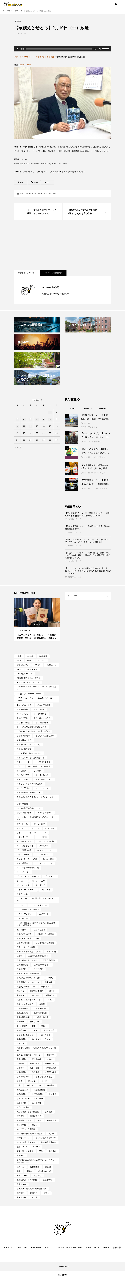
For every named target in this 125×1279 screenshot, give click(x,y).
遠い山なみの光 (44, 1171)
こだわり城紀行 (23, 736)
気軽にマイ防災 (23, 1107)
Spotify (21, 65)
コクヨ (51, 850)
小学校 (50, 1059)
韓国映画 (33, 1193)
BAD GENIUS (22, 665)
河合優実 (20, 1116)
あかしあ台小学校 (24, 705)
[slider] (59, 49)
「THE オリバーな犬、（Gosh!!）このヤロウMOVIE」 (35, 699)
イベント (35, 828)
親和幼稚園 (34, 1167)
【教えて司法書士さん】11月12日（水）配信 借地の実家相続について (87, 527)
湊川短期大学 (35, 1116)
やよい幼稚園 (22, 804)
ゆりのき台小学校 (44, 813)
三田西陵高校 (22, 965)
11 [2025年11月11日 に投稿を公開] (24, 426)
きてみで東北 (22, 718)
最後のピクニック (33, 1085)
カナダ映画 (42, 837)
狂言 (39, 1120)
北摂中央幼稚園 (40, 1013)
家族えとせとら (42, 194)
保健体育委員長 (36, 991)
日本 (18, 1085)
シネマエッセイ (23, 854)
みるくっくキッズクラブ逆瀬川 (29, 784)
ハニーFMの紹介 (62, 1266)
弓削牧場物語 (50, 1068)
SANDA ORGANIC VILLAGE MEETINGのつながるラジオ (36, 688)
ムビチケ (20, 905)
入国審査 (20, 995)
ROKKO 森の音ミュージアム (28, 678)
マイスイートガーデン (26, 890)
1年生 (19, 656)
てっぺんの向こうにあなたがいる (30, 758)
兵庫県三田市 (22, 1008)
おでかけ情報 (22, 709)
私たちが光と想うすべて (46, 1138)
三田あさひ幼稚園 (24, 934)
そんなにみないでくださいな (29, 744)
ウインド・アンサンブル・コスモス (31, 833)
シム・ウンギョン (43, 854)
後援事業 (35, 1072)
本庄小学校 (21, 1094)
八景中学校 (49, 995)
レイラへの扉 (22, 918)
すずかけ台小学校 (24, 740)
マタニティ (45, 890)
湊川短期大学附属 (24, 1120)
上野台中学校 (37, 969)
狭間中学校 (51, 1120)
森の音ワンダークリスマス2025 (30, 1099)
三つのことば (39, 930)
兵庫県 (42, 1004)
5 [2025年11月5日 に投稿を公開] (30, 419)
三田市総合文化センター (27, 960)
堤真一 (44, 1026)
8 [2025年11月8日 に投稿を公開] (50, 419)
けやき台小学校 (42, 723)
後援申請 (117, 1247)
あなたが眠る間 (43, 705)
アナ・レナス (22, 824)
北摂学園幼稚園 (23, 1017)
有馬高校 (50, 1085)
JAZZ (19, 669)
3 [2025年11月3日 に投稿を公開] (17, 419)
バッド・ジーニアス (44, 863)
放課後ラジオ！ (23, 1077)
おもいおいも (39, 709)
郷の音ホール (22, 1176)
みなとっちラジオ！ (44, 779)
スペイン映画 (48, 859)
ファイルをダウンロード (24, 57)
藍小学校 (20, 1155)
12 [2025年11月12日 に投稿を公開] (30, 426)
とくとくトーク (23, 762)
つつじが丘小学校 (24, 749)
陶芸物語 (20, 1193)
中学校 (51, 978)
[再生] (17, 49)
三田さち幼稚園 (23, 943)
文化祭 (19, 1081)
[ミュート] (100, 49)
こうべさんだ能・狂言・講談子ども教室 (33, 731)
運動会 (29, 1171)
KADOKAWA (32, 669)
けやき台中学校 (23, 723)
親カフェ (20, 1167)
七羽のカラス (22, 930)
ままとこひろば (23, 779)
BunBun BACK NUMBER (97, 1247)
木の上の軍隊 (22, 1090)
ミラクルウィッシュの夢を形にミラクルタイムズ (36, 899)
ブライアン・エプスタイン (28, 876)
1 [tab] (35, 624)
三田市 (19, 956)
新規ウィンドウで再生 (45, 57)
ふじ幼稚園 (36, 771)
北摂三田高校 (22, 1013)
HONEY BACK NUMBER (70, 1247)
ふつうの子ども (23, 775)
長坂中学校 (47, 1180)
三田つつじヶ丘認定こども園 (29, 952)
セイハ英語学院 (23, 863)
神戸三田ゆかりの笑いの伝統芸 (29, 1134)
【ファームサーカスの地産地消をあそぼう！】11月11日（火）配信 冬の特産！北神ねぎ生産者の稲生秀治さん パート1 (88, 570)
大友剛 (34, 1030)
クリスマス (43, 846)
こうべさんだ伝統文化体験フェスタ (31, 727)
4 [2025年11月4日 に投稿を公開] (23, 419)
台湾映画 (20, 1022)
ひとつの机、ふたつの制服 (39, 766)
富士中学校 (21, 1059)
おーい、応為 (22, 714)
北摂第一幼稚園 (42, 1017)
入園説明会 (34, 995)
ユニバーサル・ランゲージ (28, 910)
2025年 (30, 656)
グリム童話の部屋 (24, 850)
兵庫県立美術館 (40, 1008)
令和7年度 (45, 987)
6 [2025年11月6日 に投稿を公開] (37, 419)
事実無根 (48, 982)
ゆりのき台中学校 (24, 813)
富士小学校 (36, 1059)
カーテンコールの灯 (45, 841)
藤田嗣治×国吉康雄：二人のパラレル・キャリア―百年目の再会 (36, 1161)
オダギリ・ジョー (24, 837)
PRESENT (36, 1247)
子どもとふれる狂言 (25, 1035)
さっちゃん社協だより (45, 736)
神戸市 (51, 1134)
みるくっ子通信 (23, 788)
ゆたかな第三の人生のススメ (29, 808)
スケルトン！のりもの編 (27, 859)
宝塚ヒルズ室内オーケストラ (29, 1055)
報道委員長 (21, 1030)
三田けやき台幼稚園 (45, 934)
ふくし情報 (21, 771)
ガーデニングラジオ (25, 846)
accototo (41, 660)
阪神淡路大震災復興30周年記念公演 (31, 1189)
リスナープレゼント (25, 914)
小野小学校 (34, 1063)
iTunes (28, 65)
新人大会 (32, 1081)
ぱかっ (19, 766)
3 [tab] (39, 624)
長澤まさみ (21, 1184)
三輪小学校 (21, 969)
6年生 (29, 660)
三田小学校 (51, 952)
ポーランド (40, 885)
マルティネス (22, 894)
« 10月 (18, 447)
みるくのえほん (42, 788)
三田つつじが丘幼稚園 (45, 943)
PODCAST (9, 1247)
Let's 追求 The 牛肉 (25, 674)
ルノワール (43, 914)
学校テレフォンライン (90, 427)
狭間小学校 (21, 1125)
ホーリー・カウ (38, 881)
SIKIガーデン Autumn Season (29, 694)
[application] (62, 48)
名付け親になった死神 (26, 1026)
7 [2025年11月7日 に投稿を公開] (43, 419)
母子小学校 (36, 1103)
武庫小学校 (21, 1103)
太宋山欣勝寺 (48, 1030)
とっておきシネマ (43, 762)
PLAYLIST (22, 1247)
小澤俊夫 (20, 1063)
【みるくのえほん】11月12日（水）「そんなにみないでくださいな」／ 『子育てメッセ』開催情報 (87, 540)
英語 (41, 1151)
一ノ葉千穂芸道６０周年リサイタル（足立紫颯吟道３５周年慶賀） (36, 924)
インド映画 (49, 828)
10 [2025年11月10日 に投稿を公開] (17, 426)
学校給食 (20, 1043)
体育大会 (20, 991)
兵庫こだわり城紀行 (25, 1004)
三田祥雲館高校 (49, 960)
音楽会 (46, 1193)
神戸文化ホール (23, 1138)
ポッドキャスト (31, 194)
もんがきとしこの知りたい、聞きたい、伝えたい (36, 798)
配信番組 (52, 194)
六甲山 (49, 1000)
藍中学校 (52, 1151)
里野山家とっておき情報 (27, 1180)
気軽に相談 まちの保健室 (28, 1112)
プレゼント (21, 881)
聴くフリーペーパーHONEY (28, 1147)
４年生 (34, 1197)
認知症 (48, 1167)
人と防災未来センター (26, 987)
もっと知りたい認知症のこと (29, 792)
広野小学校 (34, 1068)
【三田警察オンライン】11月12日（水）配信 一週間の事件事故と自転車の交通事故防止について (87, 514)
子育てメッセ (44, 1035)
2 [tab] (37, 624)
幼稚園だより (50, 1063)
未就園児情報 (39, 1090)
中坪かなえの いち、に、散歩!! (29, 978)
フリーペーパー (23, 872)
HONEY (37, 665)
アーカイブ (21, 828)
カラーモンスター (24, 841)
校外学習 (52, 1094)
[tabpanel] (37, 619)
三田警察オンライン (42, 965)
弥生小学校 (21, 1072)
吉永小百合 (34, 1022)
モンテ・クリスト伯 (38, 905)
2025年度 (43, 656)
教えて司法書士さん (44, 1077)
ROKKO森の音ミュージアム (28, 682)
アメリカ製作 (39, 824)
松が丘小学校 (37, 1094)
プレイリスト (50, 876)
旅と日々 (45, 1081)
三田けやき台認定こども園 (28, 938)
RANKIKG (49, 1247)
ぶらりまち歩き (42, 775)
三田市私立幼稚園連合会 (38, 956)
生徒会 (34, 1125)
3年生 (19, 660)
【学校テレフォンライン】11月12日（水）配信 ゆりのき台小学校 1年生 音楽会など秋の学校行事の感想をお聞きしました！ (87, 555)
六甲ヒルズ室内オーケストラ (29, 1000)
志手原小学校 (50, 1072)
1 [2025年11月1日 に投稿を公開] (50, 412)
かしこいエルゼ (40, 714)
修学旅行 (52, 991)
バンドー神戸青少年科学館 (28, 868)
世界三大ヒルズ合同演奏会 (28, 973)
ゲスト (22, 194)
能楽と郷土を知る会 (25, 1151)
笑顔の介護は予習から (26, 1142)
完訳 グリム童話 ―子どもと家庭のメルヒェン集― (36, 1049)
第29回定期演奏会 (48, 1142)
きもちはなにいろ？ (42, 718)
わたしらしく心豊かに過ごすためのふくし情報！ (35, 818)
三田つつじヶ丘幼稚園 (26, 947)
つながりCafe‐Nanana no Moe (29, 753)
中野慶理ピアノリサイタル (28, 982)
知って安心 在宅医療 (26, 1129)
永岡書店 (48, 1112)
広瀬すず (20, 1068)
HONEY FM (51, 665)
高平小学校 (21, 1197)
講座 (18, 1171)
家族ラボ (50, 1055)
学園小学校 (21, 1039)
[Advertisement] (62, 245)
